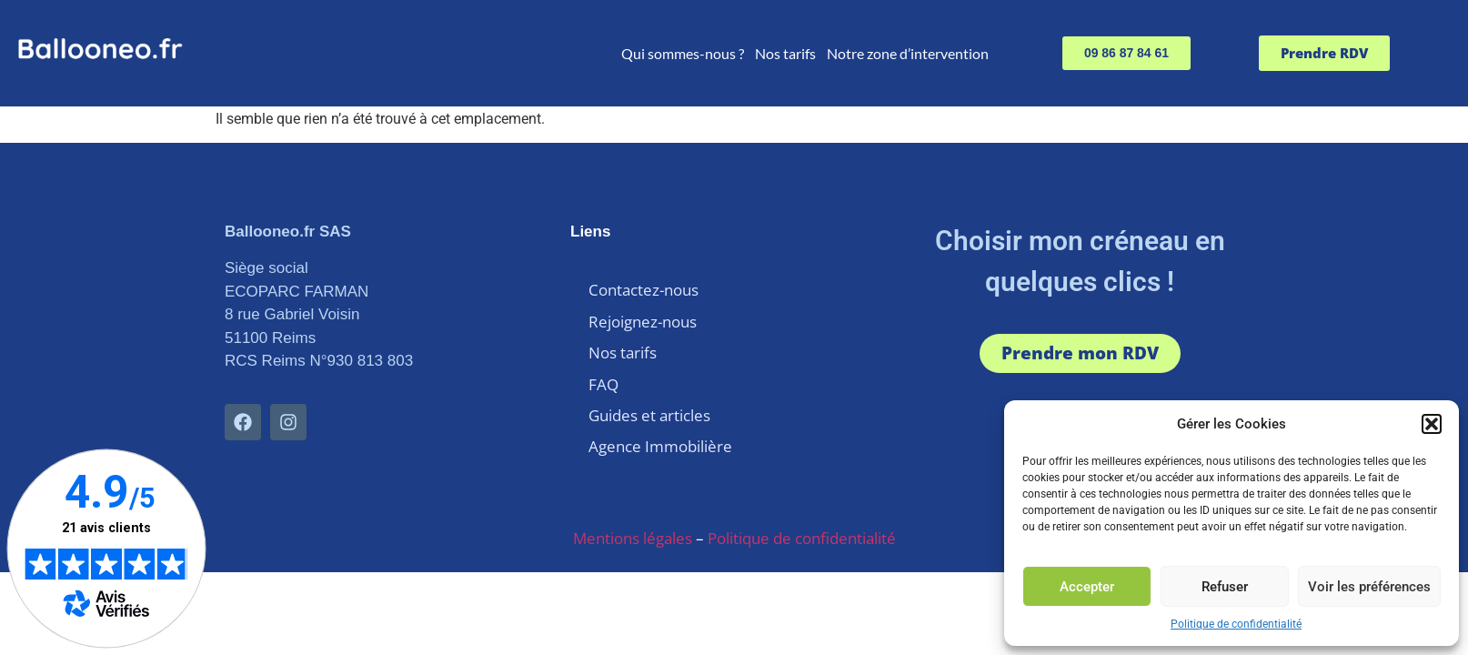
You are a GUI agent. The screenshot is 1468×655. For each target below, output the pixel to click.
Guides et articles (649, 397)
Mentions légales (632, 515)
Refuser (1225, 587)
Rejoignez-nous (642, 315)
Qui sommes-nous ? (682, 53)
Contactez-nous (643, 287)
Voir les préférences (1369, 587)
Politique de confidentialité (1236, 624)
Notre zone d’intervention (908, 53)
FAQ (603, 369)
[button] (1432, 424)
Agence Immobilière (660, 424)
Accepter (1087, 587)
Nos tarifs (785, 53)
